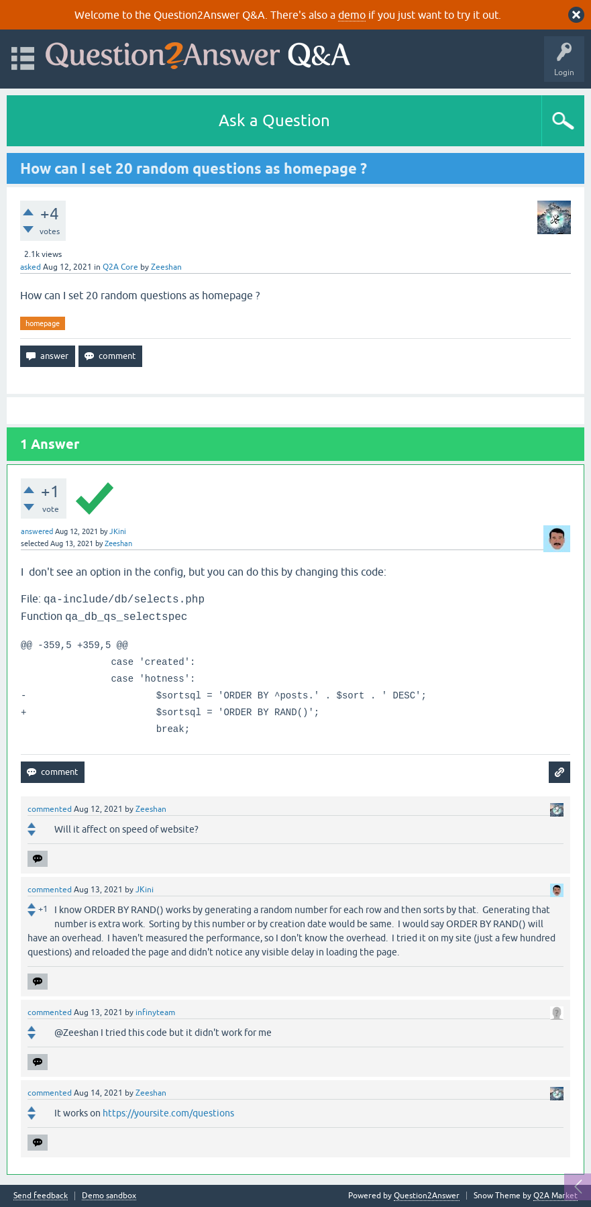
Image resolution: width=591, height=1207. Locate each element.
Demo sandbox (109, 1196)
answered (37, 531)
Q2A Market (555, 1195)
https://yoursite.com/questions (168, 1113)
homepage (42, 323)
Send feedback (40, 1196)
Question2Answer (427, 1195)
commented (50, 809)
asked (30, 267)
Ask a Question (274, 120)
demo (352, 15)
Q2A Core (120, 267)
